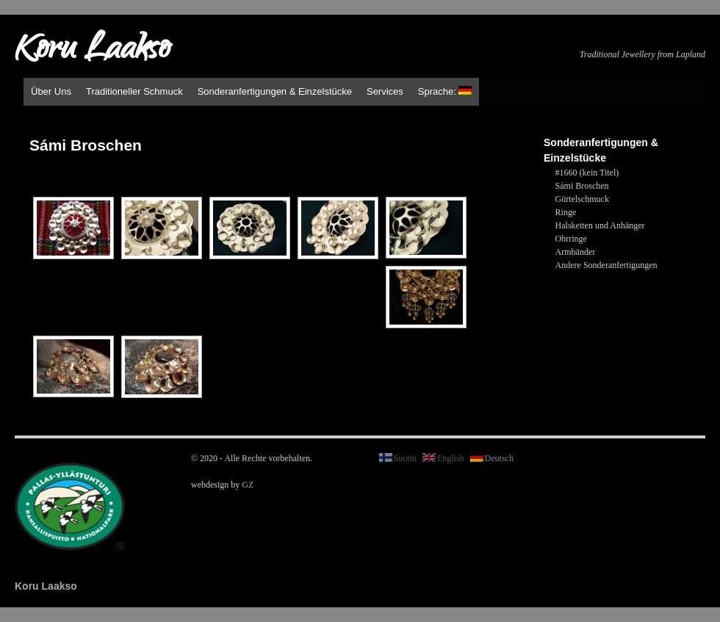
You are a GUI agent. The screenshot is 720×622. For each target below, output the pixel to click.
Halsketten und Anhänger (600, 225)
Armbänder (575, 252)
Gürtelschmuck (582, 199)
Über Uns (51, 91)
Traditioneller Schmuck (134, 91)
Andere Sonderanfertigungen (606, 265)
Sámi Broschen (582, 186)
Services (385, 91)
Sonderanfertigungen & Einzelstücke (275, 91)
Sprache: (445, 91)
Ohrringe (571, 239)
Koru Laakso (92, 51)
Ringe (566, 212)
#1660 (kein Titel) (587, 172)
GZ (247, 485)
